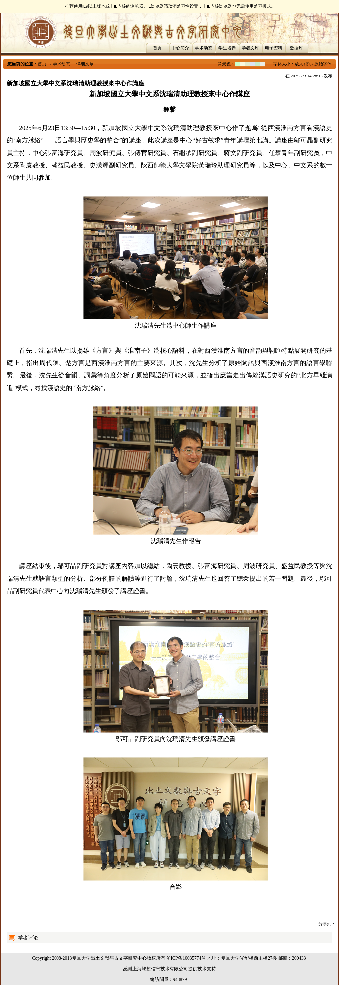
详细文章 (85, 63)
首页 (157, 47)
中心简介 (180, 47)
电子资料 (273, 47)
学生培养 (227, 47)
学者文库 (250, 47)
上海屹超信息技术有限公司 (160, 968)
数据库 (296, 47)
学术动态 (203, 47)
